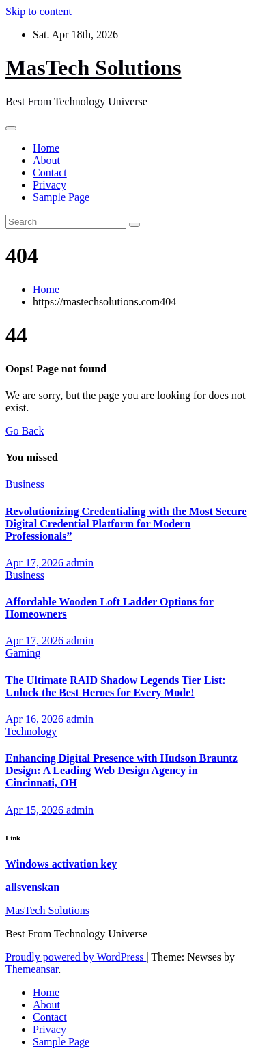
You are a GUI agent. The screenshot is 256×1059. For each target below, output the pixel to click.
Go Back (24, 431)
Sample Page (61, 197)
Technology (31, 731)
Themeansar (31, 969)
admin (80, 562)
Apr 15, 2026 (35, 810)
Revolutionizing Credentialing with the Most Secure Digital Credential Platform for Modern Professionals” (126, 524)
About (46, 160)
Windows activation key (61, 864)
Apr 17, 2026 (35, 562)
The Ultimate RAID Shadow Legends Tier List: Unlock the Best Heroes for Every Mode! (115, 686)
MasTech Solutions (93, 67)
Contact (50, 172)
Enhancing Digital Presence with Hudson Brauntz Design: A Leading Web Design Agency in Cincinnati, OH (121, 770)
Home (46, 148)
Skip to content (38, 11)
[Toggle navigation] (10, 128)
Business (24, 484)
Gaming (23, 653)
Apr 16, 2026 (35, 719)
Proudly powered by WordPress (75, 957)
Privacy (49, 185)
